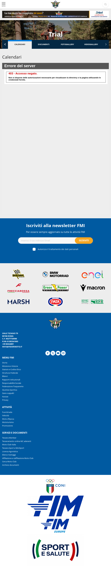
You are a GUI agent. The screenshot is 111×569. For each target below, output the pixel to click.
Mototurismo (8, 422)
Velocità (5, 415)
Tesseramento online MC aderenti (16, 441)
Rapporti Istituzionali (11, 379)
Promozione (7, 425)
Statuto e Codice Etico (11, 369)
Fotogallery (67, 44)
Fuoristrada (7, 412)
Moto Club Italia (9, 444)
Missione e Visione (10, 366)
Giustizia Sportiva (9, 390)
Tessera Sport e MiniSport (13, 448)
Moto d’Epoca (8, 419)
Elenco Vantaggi (9, 454)
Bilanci (5, 376)
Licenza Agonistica (10, 451)
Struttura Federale (10, 373)
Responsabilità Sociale (11, 383)
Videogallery (91, 44)
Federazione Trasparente (12, 386)
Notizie (5, 396)
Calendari (19, 44)
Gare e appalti (8, 393)
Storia (4, 362)
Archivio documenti (10, 465)
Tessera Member (9, 437)
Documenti (43, 44)
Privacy (5, 400)
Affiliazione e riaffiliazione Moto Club (17, 458)
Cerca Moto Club (9, 461)
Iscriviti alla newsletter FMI (55, 225)
